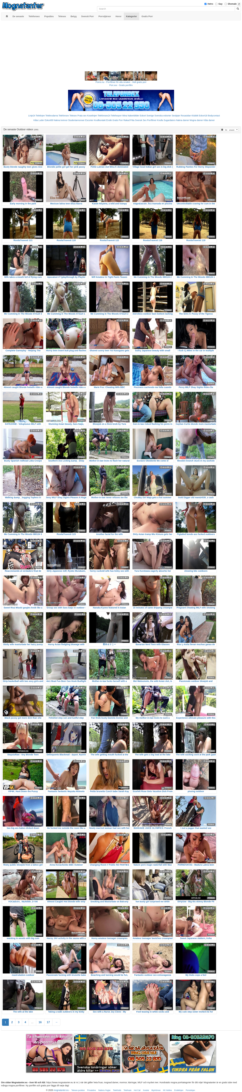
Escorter (89, 120)
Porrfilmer (151, 120)
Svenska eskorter (162, 115)
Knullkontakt (100, 120)
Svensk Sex (140, 120)
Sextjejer (176, 115)
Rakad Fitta (129, 120)
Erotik (109, 120)
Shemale (232, 4)
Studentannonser (76, 120)
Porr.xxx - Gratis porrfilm (121, 85)
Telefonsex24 (104, 115)
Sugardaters (169, 120)
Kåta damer (209, 120)
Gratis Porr (117, 120)
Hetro (210, 4)
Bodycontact (214, 115)
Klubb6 (195, 115)
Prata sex (81, 115)
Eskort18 (203, 115)
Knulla (160, 120)
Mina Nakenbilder (130, 115)
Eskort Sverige (147, 115)
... (32, 1022)
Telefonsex (63, 115)
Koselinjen (92, 115)
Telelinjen (40, 115)
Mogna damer (196, 120)
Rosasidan (186, 115)
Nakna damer (182, 120)
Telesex (73, 115)
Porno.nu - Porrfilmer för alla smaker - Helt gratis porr (121, 82)
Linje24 (31, 115)
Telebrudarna (51, 115)
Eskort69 (49, 120)
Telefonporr (116, 115)
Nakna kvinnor (61, 120)
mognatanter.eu (61, 1090)
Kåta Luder (38, 120)
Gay (220, 4)
